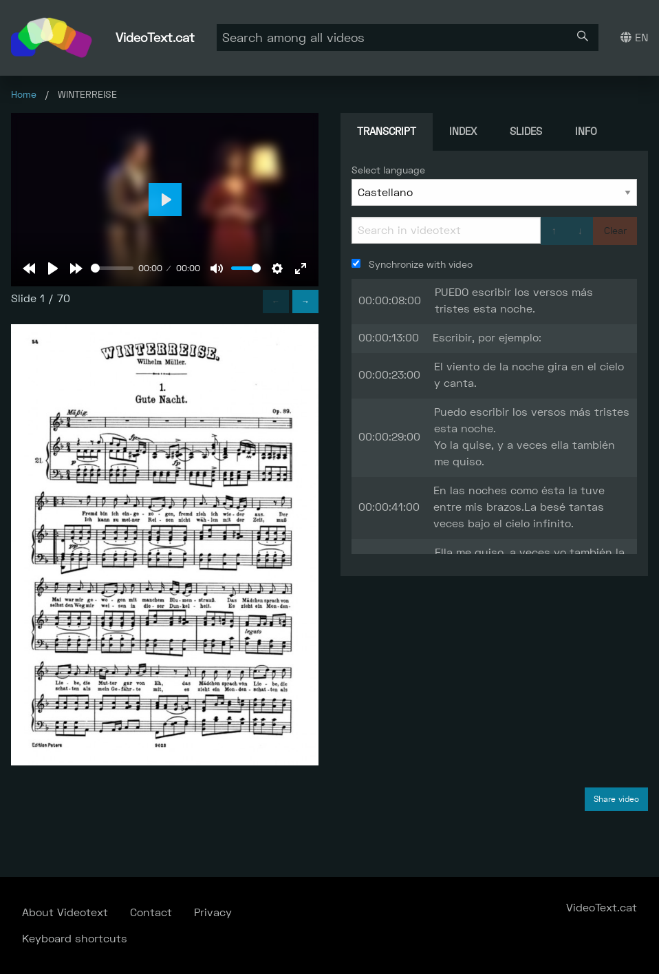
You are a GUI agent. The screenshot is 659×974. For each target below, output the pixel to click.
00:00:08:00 (389, 300)
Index (463, 131)
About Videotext (65, 912)
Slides (526, 131)
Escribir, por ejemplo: (487, 337)
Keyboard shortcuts (74, 938)
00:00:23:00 (389, 375)
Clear (615, 230)
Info (586, 131)
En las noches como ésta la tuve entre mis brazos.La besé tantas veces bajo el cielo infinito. (519, 507)
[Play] (53, 268)
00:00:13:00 (388, 337)
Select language (388, 170)
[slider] (112, 268)
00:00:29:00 (389, 437)
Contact (151, 912)
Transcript (386, 131)
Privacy (213, 912)
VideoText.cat (155, 37)
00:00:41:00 (389, 507)
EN (634, 37)
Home (23, 94)
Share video (616, 799)
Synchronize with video (412, 264)
